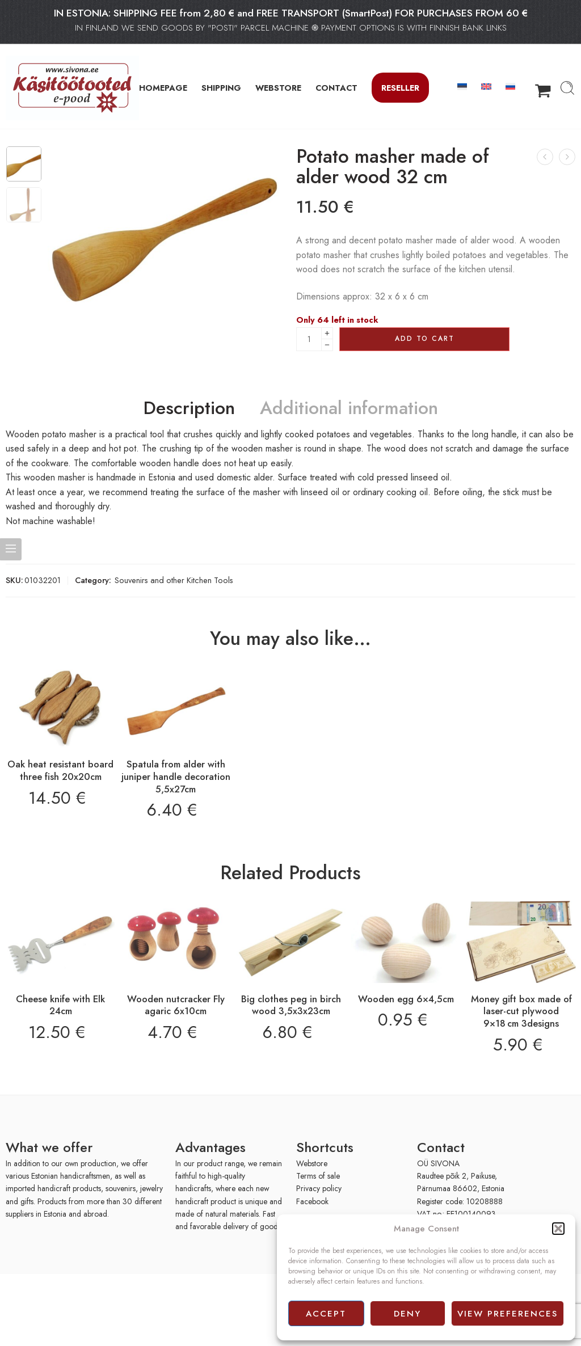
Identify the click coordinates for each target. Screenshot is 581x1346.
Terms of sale (318, 1176)
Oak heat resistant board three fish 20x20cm (60, 770)
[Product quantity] (309, 339)
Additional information (349, 408)
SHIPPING (221, 88)
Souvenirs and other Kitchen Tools (174, 580)
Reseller (400, 88)
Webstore (311, 1163)
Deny (407, 1313)
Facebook (312, 1201)
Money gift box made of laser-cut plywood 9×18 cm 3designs (521, 1011)
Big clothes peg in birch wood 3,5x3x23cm (291, 1005)
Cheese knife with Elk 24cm (60, 1005)
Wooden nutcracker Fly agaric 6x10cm (176, 1005)
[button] (558, 1228)
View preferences (507, 1313)
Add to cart (424, 339)
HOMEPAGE (163, 88)
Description (189, 408)
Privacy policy (319, 1188)
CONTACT (336, 88)
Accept (326, 1313)
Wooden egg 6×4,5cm (406, 999)
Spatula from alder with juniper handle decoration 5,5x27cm (175, 776)
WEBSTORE (278, 88)
